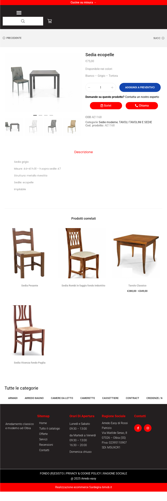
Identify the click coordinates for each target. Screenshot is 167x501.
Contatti (44, 459)
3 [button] (46, 127)
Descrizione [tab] (83, 161)
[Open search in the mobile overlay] (23, 31)
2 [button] (40, 127)
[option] (43, 92)
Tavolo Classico (137, 294)
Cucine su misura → (84, 2)
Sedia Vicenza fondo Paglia (29, 372)
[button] (19, 18)
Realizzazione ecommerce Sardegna (78, 496)
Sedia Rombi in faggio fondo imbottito (83, 294)
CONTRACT (132, 407)
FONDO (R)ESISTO (52, 483)
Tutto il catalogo (49, 438)
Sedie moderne (108, 132)
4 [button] (51, 127)
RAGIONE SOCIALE (115, 483)
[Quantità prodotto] (101, 97)
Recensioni (46, 454)
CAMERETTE (87, 407)
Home (43, 432)
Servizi (43, 448)
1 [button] (35, 127)
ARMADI (13, 407)
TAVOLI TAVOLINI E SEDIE (135, 132)
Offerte (43, 443)
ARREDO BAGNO (34, 407)
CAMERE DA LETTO (62, 407)
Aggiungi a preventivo (138, 97)
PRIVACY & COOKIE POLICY (83, 483)
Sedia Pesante (29, 294)
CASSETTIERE (110, 407)
